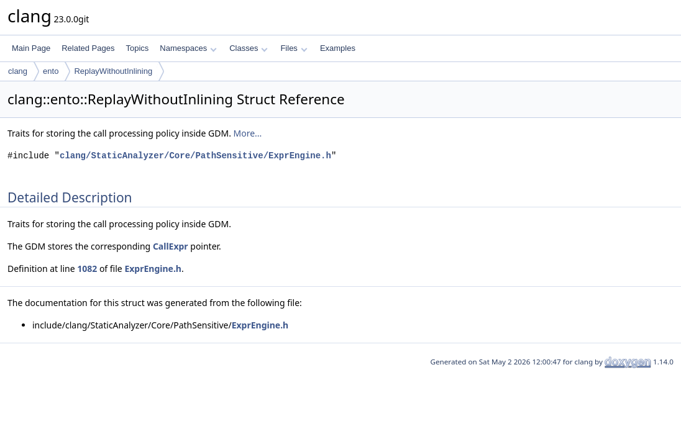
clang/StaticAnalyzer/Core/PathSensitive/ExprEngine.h (195, 155)
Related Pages (88, 48)
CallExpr (170, 246)
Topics (137, 48)
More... (248, 133)
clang (17, 71)
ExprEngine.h (152, 268)
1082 (87, 268)
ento (50, 71)
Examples (337, 48)
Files (293, 48)
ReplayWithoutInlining (113, 71)
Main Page (31, 48)
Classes (248, 48)
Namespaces (188, 48)
